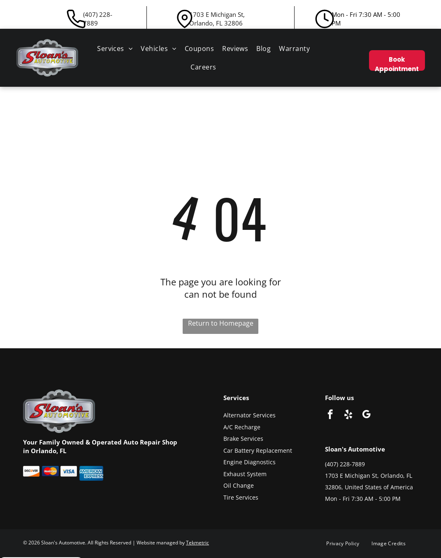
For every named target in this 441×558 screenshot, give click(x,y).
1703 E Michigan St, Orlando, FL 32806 (217, 18)
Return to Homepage (220, 323)
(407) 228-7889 (97, 18)
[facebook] (330, 415)
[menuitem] (115, 48)
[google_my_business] (366, 415)
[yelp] (348, 415)
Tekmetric (197, 542)
